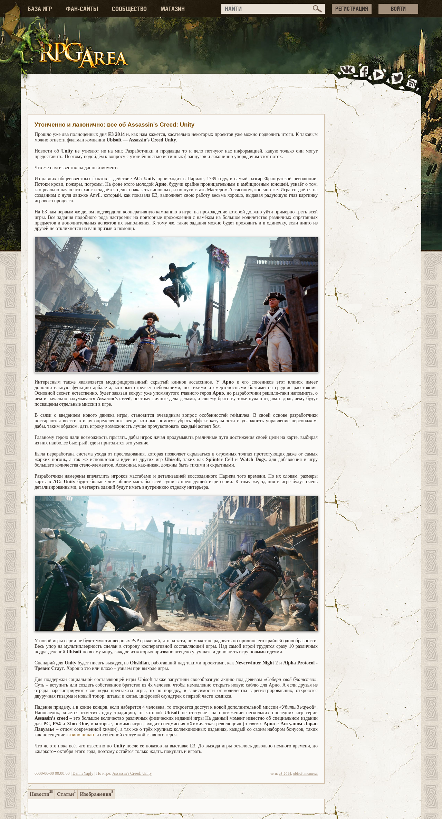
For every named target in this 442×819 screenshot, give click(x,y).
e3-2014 (285, 773)
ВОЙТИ (398, 9)
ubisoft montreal (305, 773)
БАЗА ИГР (40, 8)
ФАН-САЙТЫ (82, 8)
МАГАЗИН (173, 8)
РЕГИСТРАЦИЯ (351, 9)
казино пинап (80, 734)
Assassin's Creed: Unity (132, 773)
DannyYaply (83, 773)
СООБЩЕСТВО (129, 8)
